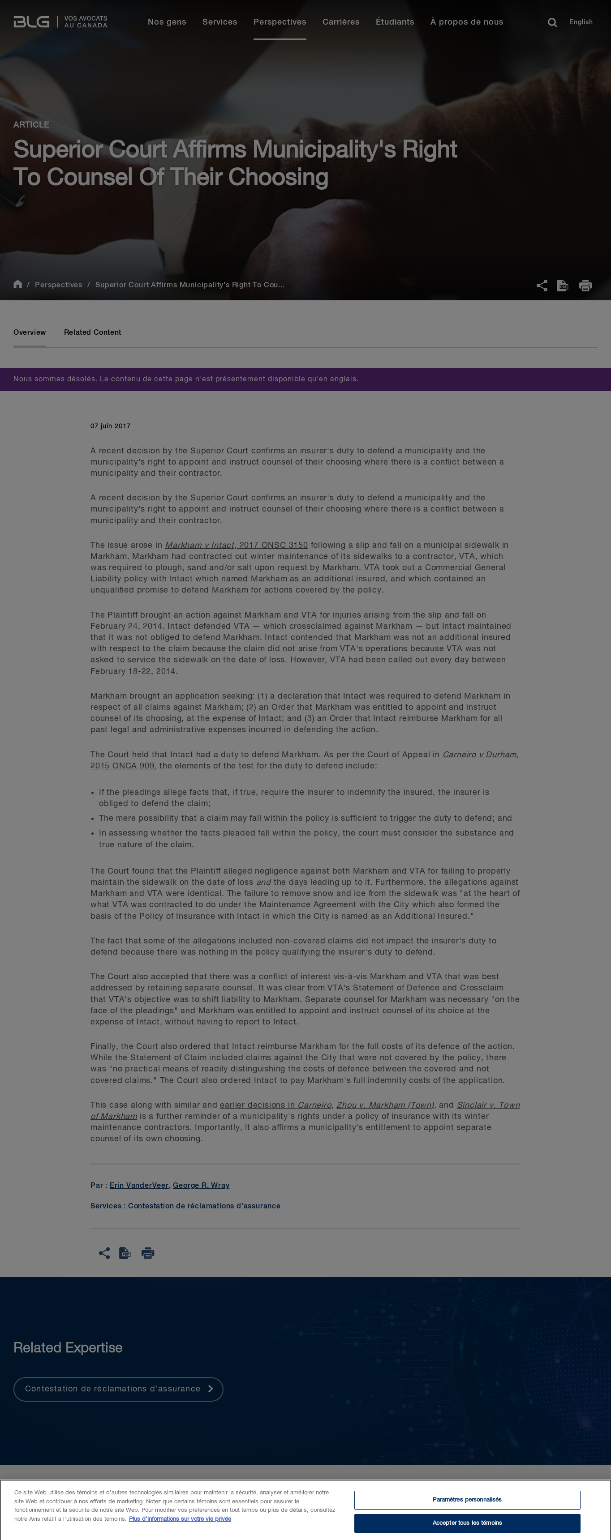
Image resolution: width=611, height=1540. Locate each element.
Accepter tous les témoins (467, 1526)
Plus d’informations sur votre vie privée (180, 1522)
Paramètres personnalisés (467, 1503)
